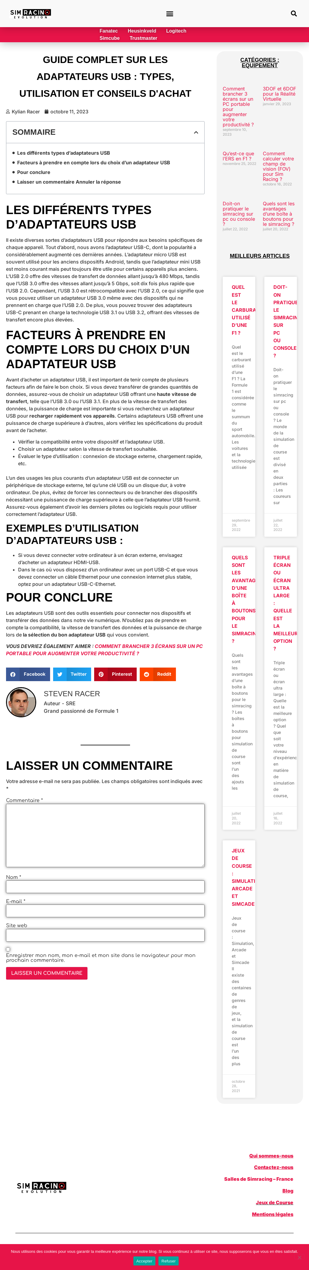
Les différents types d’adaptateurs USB (63, 153)
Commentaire (24, 800)
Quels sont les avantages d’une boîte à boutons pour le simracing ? (279, 214)
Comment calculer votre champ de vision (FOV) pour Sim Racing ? (278, 166)
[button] (169, 13)
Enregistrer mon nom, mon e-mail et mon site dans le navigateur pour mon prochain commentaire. (101, 958)
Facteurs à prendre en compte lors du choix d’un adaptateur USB (93, 163)
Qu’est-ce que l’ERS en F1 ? (238, 156)
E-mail (15, 901)
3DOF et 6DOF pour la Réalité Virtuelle (279, 94)
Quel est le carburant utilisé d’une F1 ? (247, 310)
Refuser (168, 1261)
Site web (16, 925)
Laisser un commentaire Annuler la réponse (69, 182)
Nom (13, 877)
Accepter (144, 1261)
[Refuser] (299, 1256)
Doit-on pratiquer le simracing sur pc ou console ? (239, 214)
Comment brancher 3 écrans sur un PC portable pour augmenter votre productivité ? (238, 107)
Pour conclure (33, 172)
